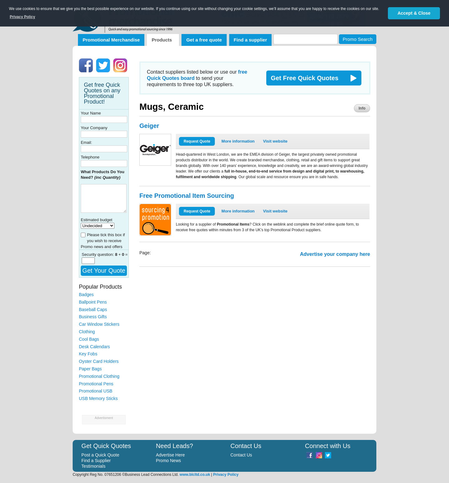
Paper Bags (90, 368)
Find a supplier (250, 39)
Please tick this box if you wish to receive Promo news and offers (103, 240)
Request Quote (197, 141)
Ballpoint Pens (93, 302)
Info (362, 108)
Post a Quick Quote (100, 454)
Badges (86, 294)
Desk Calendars (94, 346)
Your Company (94, 127)
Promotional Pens (96, 383)
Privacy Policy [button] (22, 17)
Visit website (275, 141)
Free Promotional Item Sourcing (186, 195)
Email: (86, 142)
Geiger (149, 125)
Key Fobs (88, 353)
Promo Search (358, 39)
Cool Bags (89, 339)
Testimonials (93, 466)
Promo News (168, 460)
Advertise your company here (335, 254)
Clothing (87, 331)
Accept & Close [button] (414, 13)
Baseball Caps (93, 309)
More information (237, 141)
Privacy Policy (225, 474)
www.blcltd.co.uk (195, 474)
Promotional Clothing (99, 376)
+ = (121, 254)
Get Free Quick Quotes (305, 78)
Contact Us (241, 454)
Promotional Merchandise (111, 39)
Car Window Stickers (99, 324)
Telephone (90, 157)
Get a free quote (204, 39)
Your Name (91, 113)
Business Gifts (93, 316)
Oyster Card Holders (99, 361)
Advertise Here (170, 454)
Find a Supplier (96, 460)
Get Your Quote (103, 270)
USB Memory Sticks (98, 398)
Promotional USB (95, 390)
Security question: (98, 254)
